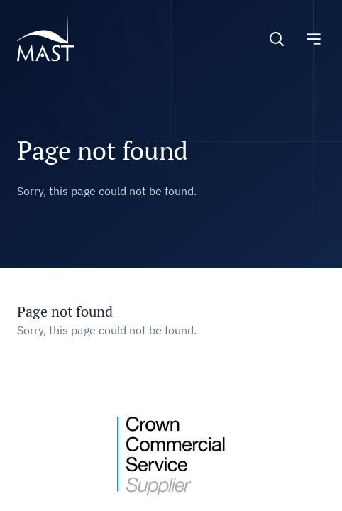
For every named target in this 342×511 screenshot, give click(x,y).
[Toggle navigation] (313, 39)
